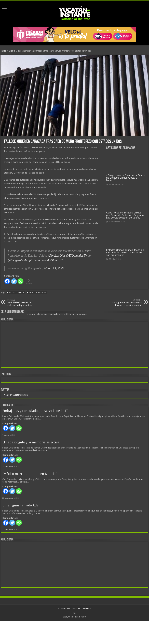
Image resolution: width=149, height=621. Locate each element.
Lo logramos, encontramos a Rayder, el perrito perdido (124, 302)
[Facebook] (7, 281)
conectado (53, 314)
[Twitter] (14, 281)
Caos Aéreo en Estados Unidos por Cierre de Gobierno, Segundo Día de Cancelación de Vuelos (125, 215)
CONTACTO (64, 608)
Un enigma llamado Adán (21, 505)
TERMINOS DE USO (81, 608)
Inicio (3, 51)
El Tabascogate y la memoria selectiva (30, 442)
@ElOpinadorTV (76, 255)
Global (12, 51)
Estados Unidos (16, 293)
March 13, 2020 (53, 268)
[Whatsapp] (20, 281)
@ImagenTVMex (18, 260)
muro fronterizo (37, 293)
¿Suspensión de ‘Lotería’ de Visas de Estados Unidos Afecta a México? (125, 178)
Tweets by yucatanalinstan (15, 395)
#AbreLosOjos (56, 255)
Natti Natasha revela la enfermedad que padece (24, 302)
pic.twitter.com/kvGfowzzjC (45, 260)
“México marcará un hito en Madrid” (29, 474)
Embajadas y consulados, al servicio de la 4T (35, 411)
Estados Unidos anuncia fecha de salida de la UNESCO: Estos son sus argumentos (125, 252)
